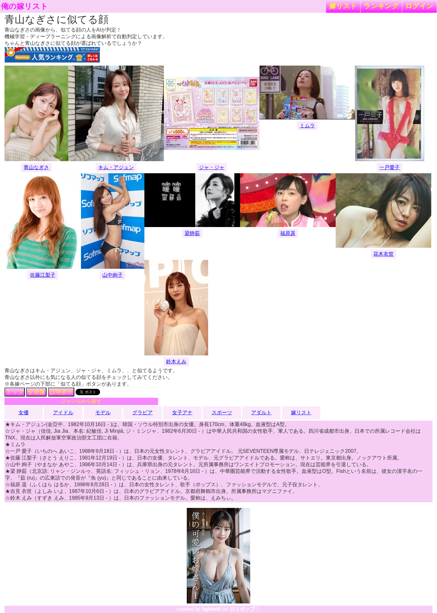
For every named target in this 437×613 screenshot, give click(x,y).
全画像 (36, 392)
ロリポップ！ (244, 609)
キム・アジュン (116, 167)
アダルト (261, 412)
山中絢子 (112, 275)
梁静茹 (192, 233)
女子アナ (182, 412)
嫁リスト (343, 6)
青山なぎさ (36, 167)
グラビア (142, 412)
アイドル (63, 412)
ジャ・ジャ (211, 167)
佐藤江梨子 (42, 275)
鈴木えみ (176, 361)
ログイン (419, 6)
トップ (14, 392)
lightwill (211, 609)
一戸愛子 (389, 167)
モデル (103, 412)
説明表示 (61, 392)
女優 (23, 412)
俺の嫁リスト (24, 6)
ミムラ (307, 125)
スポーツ (222, 412)
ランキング (381, 6)
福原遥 (287, 233)
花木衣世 (383, 254)
